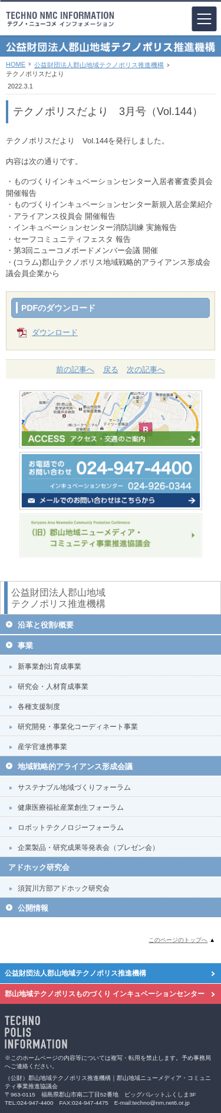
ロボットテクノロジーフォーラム (71, 827)
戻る (110, 369)
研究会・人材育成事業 (53, 686)
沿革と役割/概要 (46, 624)
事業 (25, 645)
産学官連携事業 (42, 747)
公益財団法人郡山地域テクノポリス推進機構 (99, 64)
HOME (15, 64)
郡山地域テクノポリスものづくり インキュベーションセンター (104, 994)
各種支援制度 (39, 706)
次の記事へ (146, 369)
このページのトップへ (178, 940)
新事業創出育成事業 (49, 666)
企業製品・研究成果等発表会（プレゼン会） (88, 847)
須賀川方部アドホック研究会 (64, 888)
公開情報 (33, 908)
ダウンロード (55, 332)
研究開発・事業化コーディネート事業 (78, 727)
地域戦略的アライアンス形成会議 (75, 766)
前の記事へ (75, 369)
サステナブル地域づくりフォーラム (74, 787)
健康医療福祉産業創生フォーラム (71, 807)
